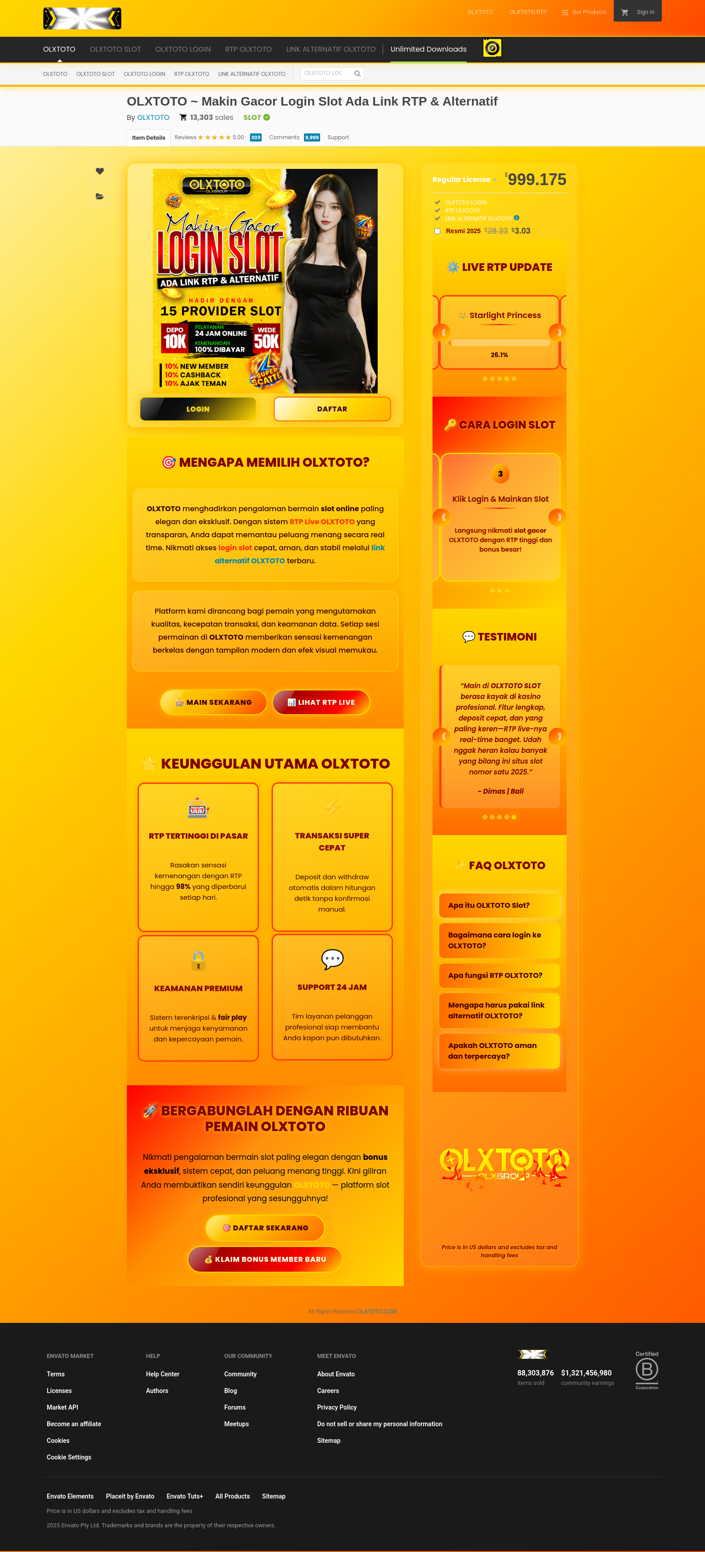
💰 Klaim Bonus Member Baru (265, 1260)
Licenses (59, 1391)
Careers (328, 1391)
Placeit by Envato (130, 1497)
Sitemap (328, 1441)
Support (338, 137)
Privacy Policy (337, 1408)
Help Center (162, 1375)
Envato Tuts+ (185, 1497)
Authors (157, 1391)
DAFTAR (332, 409)
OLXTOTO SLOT (95, 74)
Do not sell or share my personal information (379, 1424)
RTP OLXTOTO (192, 74)
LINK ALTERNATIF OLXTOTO (252, 74)
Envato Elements (70, 1497)
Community (240, 1375)
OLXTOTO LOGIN (144, 74)
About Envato (336, 1375)
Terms (56, 1375)
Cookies (58, 1441)
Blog (230, 1391)
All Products (232, 1497)
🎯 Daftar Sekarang (265, 1228)
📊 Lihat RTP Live (321, 702)
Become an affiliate (74, 1424)
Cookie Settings (69, 1458)
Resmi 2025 (488, 231)
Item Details (148, 137)
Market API (62, 1408)
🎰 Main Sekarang (213, 702)
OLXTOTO (55, 74)
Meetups (236, 1424)
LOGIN (198, 409)
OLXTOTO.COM (377, 1312)
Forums (235, 1408)
